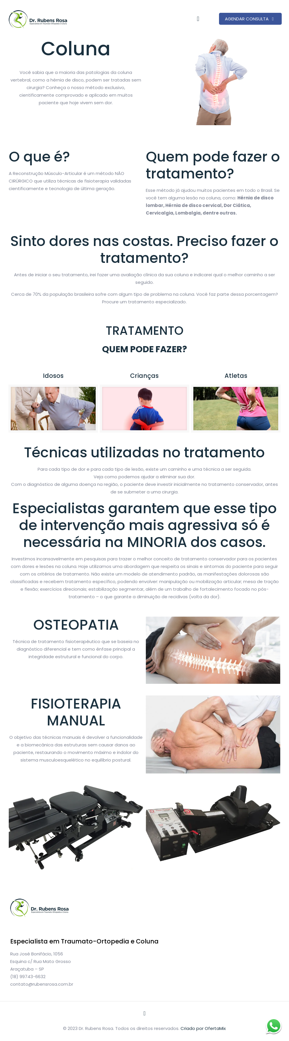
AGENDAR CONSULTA (250, 19)
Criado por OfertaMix (203, 1028)
